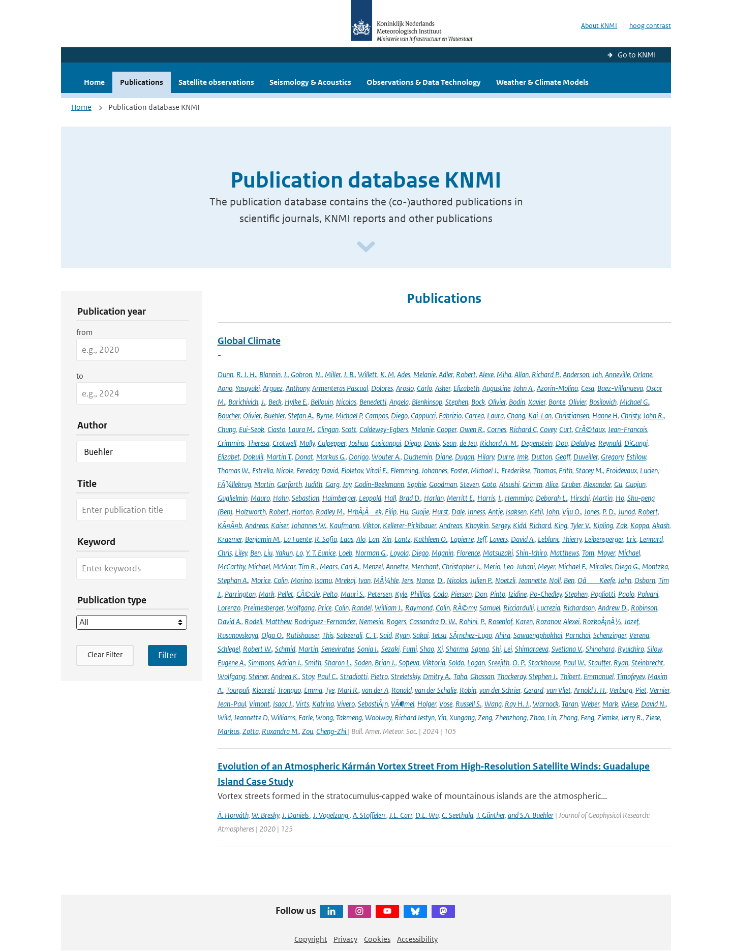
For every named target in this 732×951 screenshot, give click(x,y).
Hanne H (605, 415)
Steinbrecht (647, 662)
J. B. (349, 374)
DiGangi (636, 443)
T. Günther (490, 815)
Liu (268, 553)
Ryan (402, 635)
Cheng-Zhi (332, 731)
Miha (504, 374)
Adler (446, 374)
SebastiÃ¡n (373, 704)
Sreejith (498, 662)
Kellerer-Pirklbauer (409, 525)
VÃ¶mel (402, 704)
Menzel (372, 566)
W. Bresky (265, 815)
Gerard (533, 690)
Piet (641, 690)
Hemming (519, 498)
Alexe (486, 374)
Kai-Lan (540, 415)
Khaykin (477, 525)
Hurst (440, 511)
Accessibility (417, 939)
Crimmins (231, 443)
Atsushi (509, 484)
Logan (476, 662)
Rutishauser (302, 635)
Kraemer (230, 539)
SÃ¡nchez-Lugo (470, 635)
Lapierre (462, 539)
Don (481, 594)
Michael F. (572, 566)
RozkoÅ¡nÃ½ (602, 621)
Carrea (474, 415)
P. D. (608, 511)
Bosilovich (603, 402)
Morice (260, 580)
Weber (590, 704)
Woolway (378, 717)
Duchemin (418, 457)
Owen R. (472, 429)
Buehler (274, 415)
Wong (324, 717)
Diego (399, 415)
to (79, 376)
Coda (440, 594)
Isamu (323, 580)
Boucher (229, 415)
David (329, 470)
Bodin (517, 402)
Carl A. (350, 566)
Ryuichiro (631, 649)
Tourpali (237, 690)
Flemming (404, 470)
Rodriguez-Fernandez (325, 621)
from (84, 332)
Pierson (461, 594)
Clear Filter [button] (105, 654)
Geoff (562, 457)
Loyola (399, 553)
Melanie (424, 374)
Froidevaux (621, 470)
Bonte (556, 402)
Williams (283, 717)
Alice (551, 484)
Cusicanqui (386, 443)
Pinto (497, 594)
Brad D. (410, 498)
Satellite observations (216, 82)
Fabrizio (450, 415)
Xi (440, 649)
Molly (307, 443)
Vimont (259, 704)
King (560, 525)
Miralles (600, 566)
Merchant (425, 566)
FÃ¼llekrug (234, 484)
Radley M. (330, 511)
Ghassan (482, 676)
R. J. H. (246, 374)
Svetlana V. (567, 649)
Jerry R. (632, 717)
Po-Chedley (546, 594)
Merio (491, 566)
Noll (555, 580)
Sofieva (409, 662)
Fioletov (352, 470)
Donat (304, 457)
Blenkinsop (427, 402)
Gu (618, 484)
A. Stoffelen (369, 815)
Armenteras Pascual (340, 388)
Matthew (278, 621)
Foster (459, 470)
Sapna (480, 649)
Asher (442, 388)
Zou (307, 731)
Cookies (377, 939)
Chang (516, 415)
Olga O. (272, 635)
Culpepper (332, 443)
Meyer (546, 566)
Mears (329, 566)
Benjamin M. (263, 539)
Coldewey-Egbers (383, 429)
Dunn (225, 374)
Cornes (496, 429)
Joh (597, 374)
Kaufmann (344, 525)
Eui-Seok (251, 429)
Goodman (443, 484)
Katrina (323, 704)
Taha (460, 676)
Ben (255, 553)
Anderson (576, 374)
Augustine (496, 388)
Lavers (499, 539)
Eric (631, 539)
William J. (388, 607)
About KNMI (599, 25)
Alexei (571, 621)
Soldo (456, 662)
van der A (375, 690)
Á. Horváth (233, 815)
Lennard (651, 539)
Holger (426, 704)
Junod (626, 511)
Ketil (536, 511)
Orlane (642, 374)
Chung (227, 429)
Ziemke (607, 717)
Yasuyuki (247, 388)
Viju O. (571, 511)
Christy (630, 415)
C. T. (371, 635)
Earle (305, 717)
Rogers (396, 621)
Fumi (410, 649)
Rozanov (548, 621)
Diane (443, 457)
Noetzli (505, 580)
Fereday (307, 470)
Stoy (308, 676)
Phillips (420, 594)
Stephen (456, 402)
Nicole (284, 470)
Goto (489, 484)
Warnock (546, 704)
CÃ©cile (308, 594)
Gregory (612, 457)
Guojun (635, 484)
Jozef (631, 621)
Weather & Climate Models (542, 82)
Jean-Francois (627, 429)
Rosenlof (500, 621)
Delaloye (583, 443)
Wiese (629, 704)
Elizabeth (466, 388)
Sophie (416, 484)
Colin (280, 580)
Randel (362, 607)
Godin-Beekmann (379, 484)
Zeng (485, 717)
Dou (562, 443)
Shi (496, 649)
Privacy (345, 939)
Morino (301, 580)
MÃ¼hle (386, 580)
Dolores (382, 388)
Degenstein (537, 443)
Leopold (370, 498)
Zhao (537, 717)
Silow (654, 649)
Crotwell (284, 443)
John (552, 511)
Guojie (420, 511)
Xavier (536, 402)
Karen (524, 621)
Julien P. (481, 580)
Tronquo (289, 690)
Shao (427, 649)
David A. (523, 539)
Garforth (289, 484)
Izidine (517, 594)
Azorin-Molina (557, 388)
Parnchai (577, 635)
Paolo (626, 594)
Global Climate (249, 341)
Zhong (568, 717)
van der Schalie (435, 690)
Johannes (434, 470)
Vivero (346, 704)
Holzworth (250, 511)
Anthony (297, 388)
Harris (486, 498)
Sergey (501, 525)
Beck (275, 402)
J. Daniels (296, 815)
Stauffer (599, 662)
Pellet (285, 594)
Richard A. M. (499, 443)
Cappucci (423, 415)
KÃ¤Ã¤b (230, 525)
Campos (376, 415)
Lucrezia (548, 607)
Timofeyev (631, 676)
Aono (225, 388)
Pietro (379, 676)
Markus (228, 731)
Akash (660, 525)
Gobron (301, 374)
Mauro (260, 498)
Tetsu (439, 635)
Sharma (457, 649)
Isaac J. (283, 704)
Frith (565, 470)
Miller (333, 374)
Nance (425, 580)
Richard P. (546, 374)
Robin (468, 690)
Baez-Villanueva (620, 388)
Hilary (485, 457)
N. (318, 374)
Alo (360, 539)
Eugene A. (231, 662)
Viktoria (433, 662)
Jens (407, 580)
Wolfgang (301, 607)
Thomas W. (233, 470)
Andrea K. (285, 676)
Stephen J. (543, 676)
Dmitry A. (436, 676)
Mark (266, 594)
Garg (332, 484)
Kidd (519, 525)
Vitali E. (376, 470)
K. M (387, 374)
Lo (299, 553)
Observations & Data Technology (424, 82)
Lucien (649, 470)
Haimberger (339, 498)
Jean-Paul (232, 704)
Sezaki (390, 649)
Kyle (401, 594)
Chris (225, 553)
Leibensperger (604, 539)
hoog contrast (650, 25)
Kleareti (263, 690)
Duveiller (585, 457)
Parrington (240, 594)
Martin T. (279, 457)
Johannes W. (308, 525)
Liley (241, 553)
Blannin (270, 374)
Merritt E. (460, 498)
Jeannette (532, 580)
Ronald (401, 690)
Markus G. (331, 457)
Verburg (620, 690)
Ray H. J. (517, 704)
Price (324, 607)
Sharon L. (337, 662)
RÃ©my (464, 607)
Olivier (497, 402)
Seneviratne (337, 649)
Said (386, 635)
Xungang (462, 717)
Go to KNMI (637, 54)
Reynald (609, 443)
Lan (374, 539)
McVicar (284, 566)
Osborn (644, 580)
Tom (588, 553)
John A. (523, 388)
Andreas (256, 525)
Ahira (502, 635)
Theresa (258, 443)
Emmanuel (599, 676)
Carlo (424, 388)
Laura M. (301, 429)
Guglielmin (233, 498)
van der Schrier (500, 690)
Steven (469, 484)
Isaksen (516, 511)
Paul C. (327, 676)
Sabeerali (349, 635)
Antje (495, 511)
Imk (522, 457)
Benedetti (372, 402)
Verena (639, 635)
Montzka (655, 566)
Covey (548, 429)
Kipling (603, 525)
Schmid (285, 649)
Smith (312, 662)
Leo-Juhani (519, 566)
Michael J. (484, 470)
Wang (493, 704)
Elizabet (229, 457)
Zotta (250, 731)
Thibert (570, 676)
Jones (591, 511)
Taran (570, 704)
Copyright (310, 939)
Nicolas (346, 402)
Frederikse (515, 470)
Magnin (442, 553)
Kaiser (279, 525)
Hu (404, 511)
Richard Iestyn (414, 717)
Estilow (636, 457)
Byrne (324, 415)
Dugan (464, 457)
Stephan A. (233, 580)
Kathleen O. (430, 539)
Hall (390, 498)
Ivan (364, 580)
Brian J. (385, 662)
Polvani (647, 594)
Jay (347, 484)
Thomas (544, 470)
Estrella (262, 470)
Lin (551, 717)
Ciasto (276, 429)
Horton (302, 511)
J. (286, 374)
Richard (540, 525)
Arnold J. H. (590, 690)
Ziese (653, 717)
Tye (329, 690)
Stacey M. (589, 470)
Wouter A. (386, 457)
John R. (653, 415)
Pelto (330, 594)
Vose (445, 704)
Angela (399, 402)
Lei (508, 649)
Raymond (419, 607)
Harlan (434, 498)
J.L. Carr (400, 815)
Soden (363, 662)
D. (440, 580)
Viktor (371, 525)
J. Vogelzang (331, 815)
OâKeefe (596, 580)
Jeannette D (251, 717)
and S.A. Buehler (531, 815)
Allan (521, 374)
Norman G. (371, 553)
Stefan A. (300, 415)
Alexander (597, 484)
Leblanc (548, 539)
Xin (386, 539)
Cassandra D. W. (432, 621)
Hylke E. (296, 402)
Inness (476, 511)
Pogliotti (603, 594)
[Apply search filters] (167, 655)
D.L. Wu (427, 815)
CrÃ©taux (590, 429)
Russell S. (468, 704)
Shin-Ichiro (531, 553)
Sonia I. (367, 649)
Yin (442, 717)
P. (482, 621)
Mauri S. (352, 594)
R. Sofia (326, 539)
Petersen (380, 594)
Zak (621, 525)
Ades (403, 374)
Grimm (532, 484)
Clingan (328, 429)
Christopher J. (461, 566)
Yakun (284, 553)
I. (500, 498)
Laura (495, 415)
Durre (505, 457)
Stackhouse (544, 662)
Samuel (489, 607)
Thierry (572, 539)
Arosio (405, 388)
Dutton (541, 457)
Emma (313, 690)
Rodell (253, 621)
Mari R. (348, 690)
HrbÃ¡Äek (364, 511)
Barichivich (243, 402)
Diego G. (627, 566)
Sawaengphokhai (537, 635)
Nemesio (371, 621)
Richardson (579, 607)
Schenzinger (609, 635)
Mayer (606, 553)
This (327, 635)
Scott (349, 429)
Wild (224, 717)
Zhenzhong (511, 717)
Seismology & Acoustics (310, 82)
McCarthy (231, 566)
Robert (466, 374)
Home (94, 82)
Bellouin (322, 402)
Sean (449, 443)
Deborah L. (551, 498)
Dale (458, 511)
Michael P (349, 415)
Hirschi (580, 498)
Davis (432, 443)
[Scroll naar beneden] (366, 247)
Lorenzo (229, 607)
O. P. (518, 662)
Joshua (358, 443)
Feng (587, 717)
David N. (653, 704)
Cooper (446, 429)
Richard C (523, 429)
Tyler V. (580, 525)
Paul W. (574, 662)
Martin (264, 484)
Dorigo (359, 457)
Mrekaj (345, 580)
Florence (468, 553)
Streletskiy (405, 676)
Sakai (421, 635)
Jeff (481, 539)
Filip (390, 511)
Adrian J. (289, 662)
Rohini (468, 621)
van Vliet (558, 690)
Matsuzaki (498, 553)
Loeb (345, 553)
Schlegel (229, 649)
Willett (367, 374)
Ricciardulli (518, 607)
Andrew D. (613, 607)
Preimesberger (263, 607)
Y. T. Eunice (321, 553)
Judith (313, 484)
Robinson (644, 607)
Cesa (587, 388)
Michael (629, 553)
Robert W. (257, 649)
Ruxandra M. (280, 731)
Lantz (402, 539)
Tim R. (307, 566)
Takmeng (349, 717)
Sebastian (305, 498)
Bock (478, 402)
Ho (620, 498)
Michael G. (634, 402)
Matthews (564, 553)
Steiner (258, 676)
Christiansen (572, 415)
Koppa (639, 525)
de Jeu (468, 443)
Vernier (659, 690)
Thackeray (511, 676)
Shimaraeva (531, 649)
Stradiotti (354, 676)
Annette (397, 566)
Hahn (281, 498)
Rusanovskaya (238, 635)
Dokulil (253, 457)
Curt (565, 429)
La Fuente (298, 539)
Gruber (571, 484)
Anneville (617, 374)
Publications (141, 82)
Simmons (261, 662)
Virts (302, 704)
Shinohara (600, 649)
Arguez (273, 388)
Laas (346, 539)
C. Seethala (457, 815)
